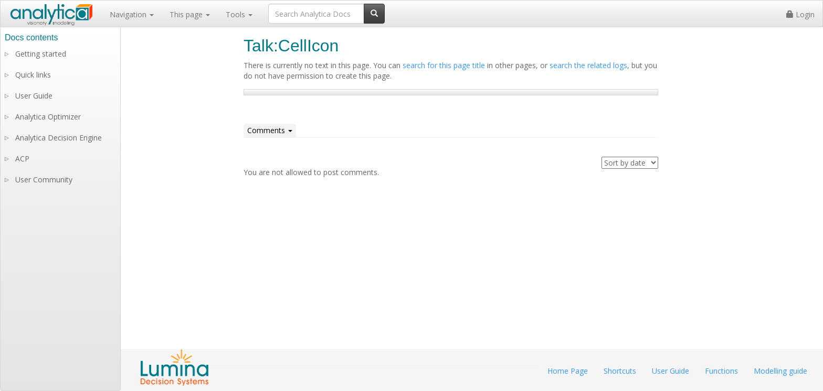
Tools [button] (239, 14)
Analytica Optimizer (48, 117)
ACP (22, 159)
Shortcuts (620, 371)
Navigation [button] (132, 14)
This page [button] (190, 14)
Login (800, 14)
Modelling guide (780, 371)
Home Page (567, 371)
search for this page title (444, 65)
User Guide (33, 96)
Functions (721, 371)
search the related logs (588, 65)
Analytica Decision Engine (58, 138)
